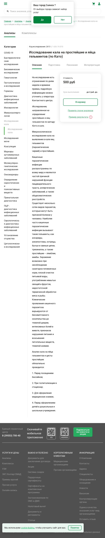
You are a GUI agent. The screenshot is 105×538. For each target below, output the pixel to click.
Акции (31, 466)
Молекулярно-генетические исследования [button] (11, 166)
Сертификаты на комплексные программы (36, 489)
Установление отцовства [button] (11, 237)
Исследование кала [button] (11, 123)
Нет (63, 19)
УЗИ (4, 469)
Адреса (83, 469)
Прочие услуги (9, 485)
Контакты (84, 463)
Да (42, 19)
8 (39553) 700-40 (11, 435)
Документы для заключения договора (39, 460)
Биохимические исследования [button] (12, 71)
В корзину (80, 102)
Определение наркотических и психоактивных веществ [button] (12, 186)
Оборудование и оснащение (87, 481)
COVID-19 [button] (8, 53)
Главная (7, 21)
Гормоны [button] (8, 91)
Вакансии (84, 493)
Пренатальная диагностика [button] (11, 199)
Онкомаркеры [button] (11, 174)
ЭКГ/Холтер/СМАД (11, 474)
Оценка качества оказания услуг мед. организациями (89, 510)
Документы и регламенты (34, 513)
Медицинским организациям (61, 463)
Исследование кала (15, 131)
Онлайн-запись (9, 490)
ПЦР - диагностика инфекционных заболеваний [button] (11, 211)
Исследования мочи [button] (11, 140)
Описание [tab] (37, 65)
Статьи (31, 520)
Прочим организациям (65, 470)
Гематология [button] (10, 77)
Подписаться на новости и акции (82, 432)
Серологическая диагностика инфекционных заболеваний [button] (11, 225)
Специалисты (86, 474)
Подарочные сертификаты (34, 479)
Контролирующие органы (88, 500)
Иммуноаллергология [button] (12, 114)
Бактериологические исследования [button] (12, 61)
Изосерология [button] (11, 107)
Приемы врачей (10, 479)
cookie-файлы (27, 527)
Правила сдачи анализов (80, 110)
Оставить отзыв (87, 519)
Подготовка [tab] (54, 65)
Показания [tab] (72, 65)
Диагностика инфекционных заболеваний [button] (11, 99)
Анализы (18, 21)
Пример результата (78, 117)
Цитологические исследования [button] (12, 245)
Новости (83, 488)
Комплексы (29, 33)
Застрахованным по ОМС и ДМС (38, 499)
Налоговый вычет (37, 506)
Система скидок (36, 472)
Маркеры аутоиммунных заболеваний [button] (11, 154)
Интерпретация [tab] (92, 65)
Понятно (75, 527)
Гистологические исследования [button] (12, 84)
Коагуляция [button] (10, 146)
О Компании (85, 458)
